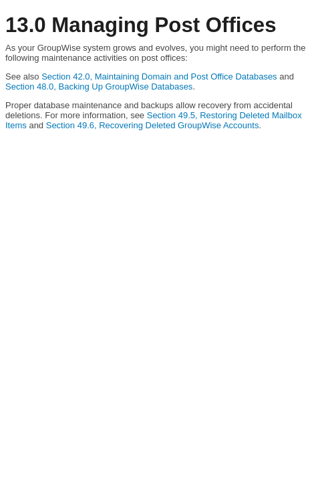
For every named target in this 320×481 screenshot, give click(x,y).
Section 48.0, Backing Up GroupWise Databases (98, 87)
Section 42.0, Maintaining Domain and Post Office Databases (159, 76)
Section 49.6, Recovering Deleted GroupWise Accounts (152, 125)
